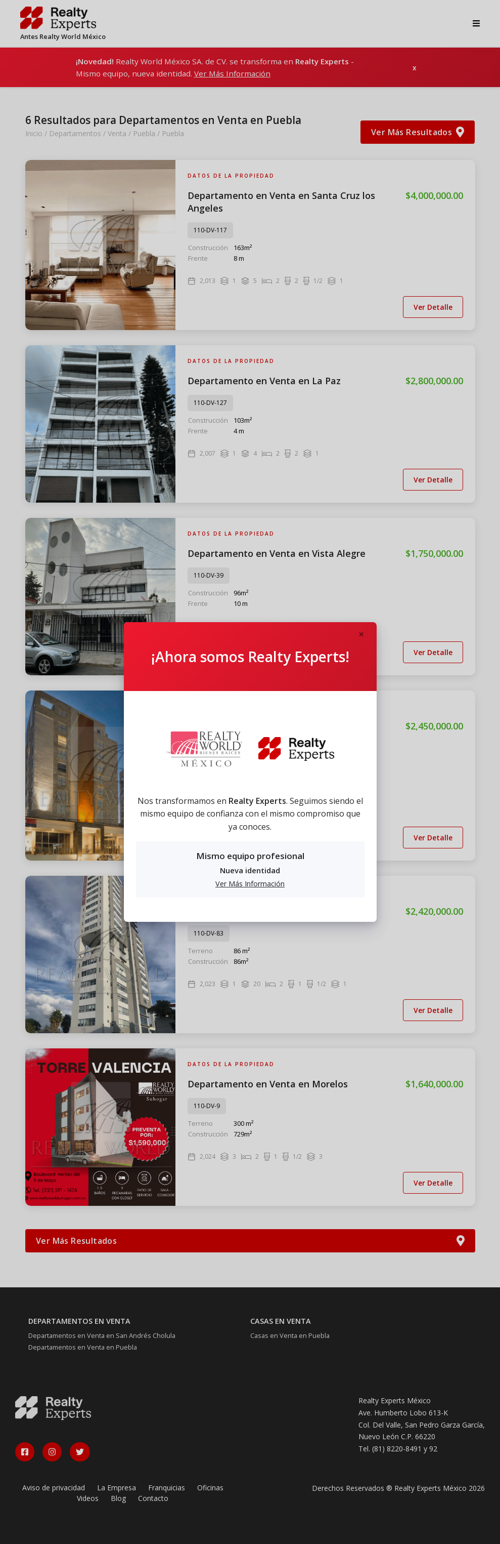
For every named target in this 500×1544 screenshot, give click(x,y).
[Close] (361, 635)
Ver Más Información (250, 883)
